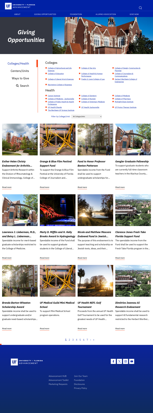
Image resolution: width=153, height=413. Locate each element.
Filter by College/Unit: (60, 116)
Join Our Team (81, 376)
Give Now (134, 14)
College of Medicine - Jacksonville (61, 99)
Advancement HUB (58, 376)
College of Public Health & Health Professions (61, 103)
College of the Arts (88, 68)
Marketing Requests (58, 384)
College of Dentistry (89, 96)
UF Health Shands (55, 107)
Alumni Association (106, 14)
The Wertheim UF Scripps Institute (61, 110)
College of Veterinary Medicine (93, 102)
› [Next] (90, 339)
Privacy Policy (80, 388)
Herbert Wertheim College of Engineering (126, 80)
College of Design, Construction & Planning (127, 69)
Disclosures (79, 384)
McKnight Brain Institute (124, 102)
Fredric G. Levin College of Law (93, 79)
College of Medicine (122, 96)
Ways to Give (20, 78)
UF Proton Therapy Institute (125, 107)
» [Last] (93, 339)
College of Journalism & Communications (124, 75)
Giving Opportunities (45, 14)
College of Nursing (88, 99)
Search (22, 86)
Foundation (76, 14)
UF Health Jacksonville (90, 107)
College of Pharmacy (123, 99)
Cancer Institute (54, 96)
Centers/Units (20, 71)
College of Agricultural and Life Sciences (60, 69)
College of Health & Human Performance (92, 75)
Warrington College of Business (60, 85)
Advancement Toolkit (59, 380)
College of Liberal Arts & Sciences (61, 79)
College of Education (56, 74)
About (17, 14)
